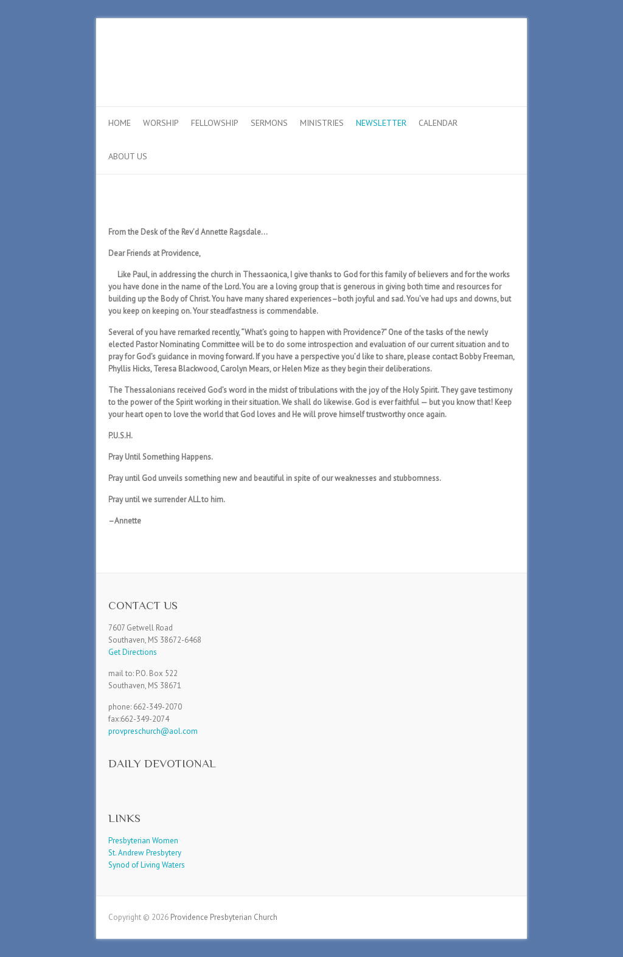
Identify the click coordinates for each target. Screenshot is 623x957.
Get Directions (132, 652)
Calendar (438, 122)
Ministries (322, 122)
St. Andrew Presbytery (144, 853)
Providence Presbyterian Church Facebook (484, 63)
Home (119, 122)
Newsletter (381, 122)
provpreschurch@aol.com (153, 731)
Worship (161, 122)
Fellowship (214, 122)
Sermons (269, 122)
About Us (127, 156)
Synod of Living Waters (146, 865)
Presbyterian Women (143, 840)
